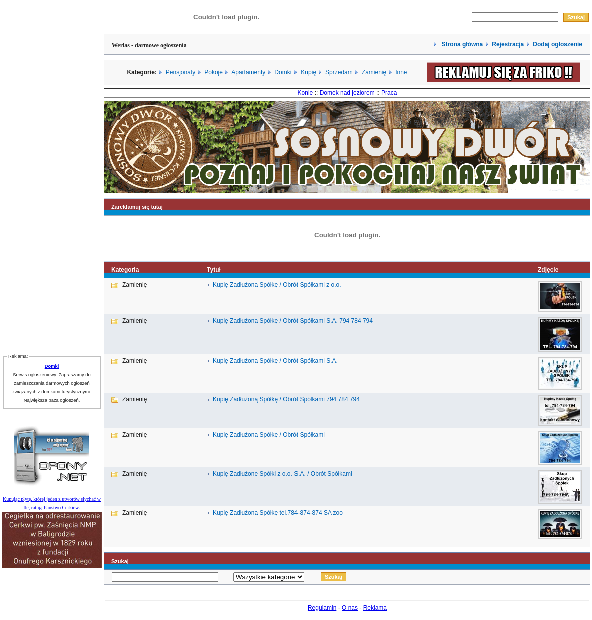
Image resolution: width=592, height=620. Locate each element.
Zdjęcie (548, 269)
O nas (350, 607)
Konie (305, 92)
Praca (389, 92)
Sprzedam (339, 72)
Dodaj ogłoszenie (557, 44)
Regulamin (322, 607)
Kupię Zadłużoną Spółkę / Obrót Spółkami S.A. (275, 360)
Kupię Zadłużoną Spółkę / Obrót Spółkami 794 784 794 (286, 399)
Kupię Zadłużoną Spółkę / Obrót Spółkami (269, 434)
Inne (401, 72)
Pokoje (213, 72)
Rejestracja (508, 44)
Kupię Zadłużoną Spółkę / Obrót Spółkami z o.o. (277, 284)
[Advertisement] (52, 193)
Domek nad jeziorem (347, 92)
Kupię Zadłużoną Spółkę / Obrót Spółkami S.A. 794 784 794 (293, 320)
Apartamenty (248, 72)
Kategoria (125, 269)
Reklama (375, 607)
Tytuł (214, 269)
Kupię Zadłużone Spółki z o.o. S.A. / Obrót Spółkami (282, 473)
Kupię (308, 72)
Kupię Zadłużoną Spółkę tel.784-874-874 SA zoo (278, 512)
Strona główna (461, 44)
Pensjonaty (180, 72)
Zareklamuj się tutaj (137, 207)
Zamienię (374, 72)
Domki (282, 72)
